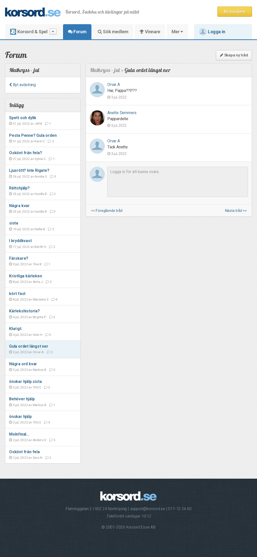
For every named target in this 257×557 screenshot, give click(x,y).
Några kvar (19, 205)
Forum (77, 31)
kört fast (17, 293)
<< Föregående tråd (106, 211)
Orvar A (38, 352)
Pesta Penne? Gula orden (32, 135)
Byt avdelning (22, 84)
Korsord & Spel (33, 31)
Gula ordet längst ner (28, 346)
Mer (177, 31)
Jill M (38, 123)
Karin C (40, 141)
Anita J (38, 282)
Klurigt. (15, 328)
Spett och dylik (22, 117)
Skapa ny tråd (234, 55)
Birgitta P (39, 317)
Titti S (37, 387)
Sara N (37, 457)
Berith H (40, 247)
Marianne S (41, 299)
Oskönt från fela (24, 451)
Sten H (37, 335)
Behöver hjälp (22, 399)
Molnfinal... (19, 434)
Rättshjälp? (19, 188)
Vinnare (150, 31)
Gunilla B (41, 194)
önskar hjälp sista (25, 381)
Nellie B (40, 229)
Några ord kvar (23, 364)
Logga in (212, 32)
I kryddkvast (20, 240)
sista (13, 223)
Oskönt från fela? (25, 152)
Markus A (39, 370)
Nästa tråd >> (236, 211)
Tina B (37, 264)
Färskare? (18, 258)
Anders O (39, 440)
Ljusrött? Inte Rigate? (29, 170)
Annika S (41, 176)
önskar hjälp (20, 416)
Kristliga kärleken (25, 276)
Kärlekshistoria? (24, 311)
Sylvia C (40, 159)
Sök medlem (113, 31)
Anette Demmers (122, 112)
